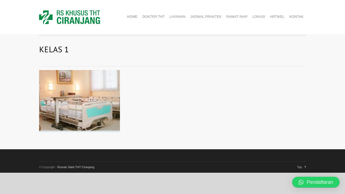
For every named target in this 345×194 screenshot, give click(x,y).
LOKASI (259, 17)
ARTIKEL (277, 17)
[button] (316, 182)
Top (299, 167)
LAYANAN (177, 17)
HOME (132, 17)
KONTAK (296, 17)
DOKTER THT (153, 17)
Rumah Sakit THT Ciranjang (75, 167)
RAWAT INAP (237, 17)
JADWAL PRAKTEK (206, 17)
